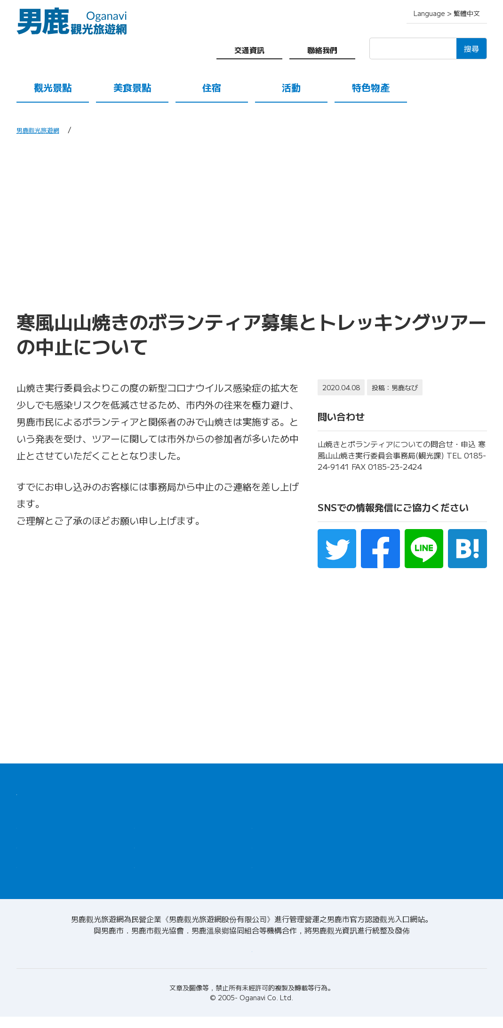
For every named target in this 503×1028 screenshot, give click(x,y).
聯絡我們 (322, 50)
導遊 (260, 850)
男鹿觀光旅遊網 (42, 129)
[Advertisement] (251, 222)
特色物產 (371, 87)
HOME (29, 791)
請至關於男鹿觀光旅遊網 (251, 959)
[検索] (412, 48)
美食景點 (132, 87)
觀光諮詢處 (273, 827)
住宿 (211, 87)
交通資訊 (249, 50)
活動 (291, 87)
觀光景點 (53, 87)
